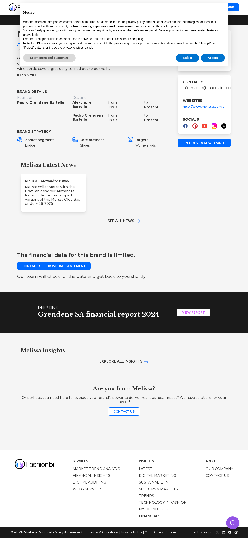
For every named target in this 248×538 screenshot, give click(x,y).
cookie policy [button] (170, 26)
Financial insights (91, 476)
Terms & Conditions (103, 532)
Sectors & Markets (158, 489)
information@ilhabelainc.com (204, 88)
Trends (146, 496)
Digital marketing (157, 476)
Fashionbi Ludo (154, 509)
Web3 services (87, 489)
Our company (219, 469)
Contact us (124, 411)
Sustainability (153, 482)
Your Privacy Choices (160, 532)
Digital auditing (89, 482)
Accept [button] (213, 57)
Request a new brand (204, 143)
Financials (149, 516)
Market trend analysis (96, 469)
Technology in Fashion (163, 502)
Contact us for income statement (53, 266)
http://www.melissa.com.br (204, 107)
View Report (193, 312)
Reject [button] (187, 57)
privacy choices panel (77, 47)
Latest (145, 469)
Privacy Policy (131, 532)
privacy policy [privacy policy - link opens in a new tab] (135, 22)
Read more (26, 75)
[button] (232, 522)
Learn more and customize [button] (49, 57)
